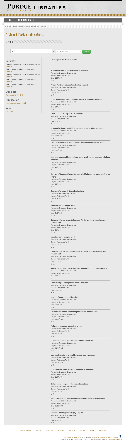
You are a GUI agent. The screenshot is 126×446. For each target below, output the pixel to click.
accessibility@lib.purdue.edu (113, 439)
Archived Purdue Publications (25, 26)
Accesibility (61, 430)
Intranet (92, 430)
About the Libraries (25, 430)
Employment (49, 430)
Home (10, 20)
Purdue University (74, 437)
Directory (38, 430)
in (54, 52)
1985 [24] (9, 111)
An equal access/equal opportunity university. (105, 437)
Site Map (82, 430)
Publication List (26, 20)
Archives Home (10, 26)
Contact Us (102, 430)
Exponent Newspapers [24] (16, 103)
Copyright (72, 430)
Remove (9, 67)
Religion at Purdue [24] (14, 95)
